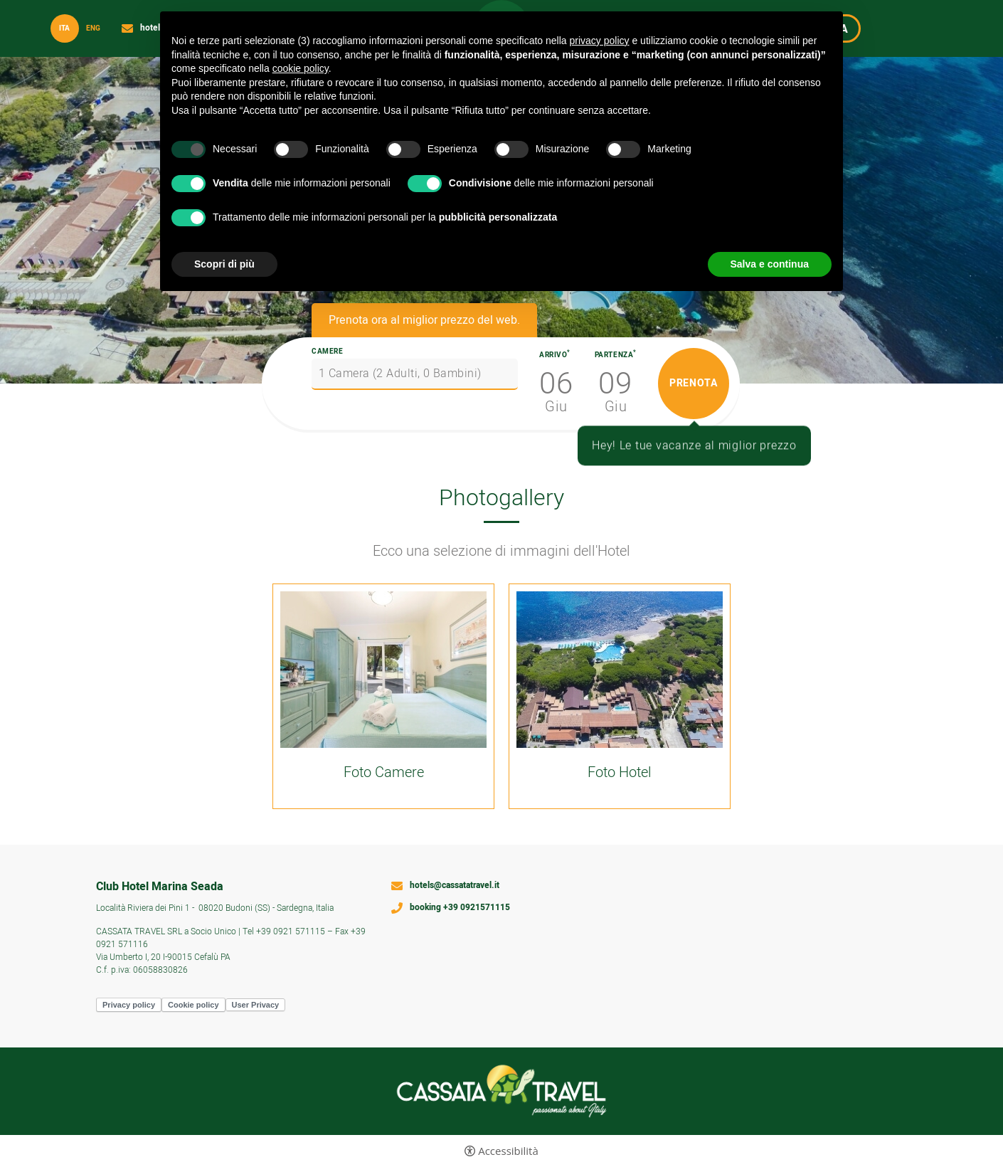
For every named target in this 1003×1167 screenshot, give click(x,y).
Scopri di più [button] (224, 264)
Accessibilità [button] (508, 1151)
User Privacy (256, 1004)
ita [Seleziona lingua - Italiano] (64, 28)
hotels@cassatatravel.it (454, 886)
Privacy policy (128, 1004)
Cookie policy (193, 1004)
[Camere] (415, 374)
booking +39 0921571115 (460, 908)
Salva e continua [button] (770, 264)
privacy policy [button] (600, 40)
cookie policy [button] (300, 68)
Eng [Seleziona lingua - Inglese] (93, 28)
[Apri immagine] (383, 669)
